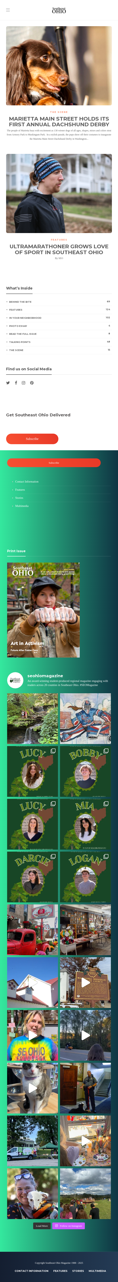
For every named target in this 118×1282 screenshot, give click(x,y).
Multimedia (21, 506)
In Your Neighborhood (60, 317)
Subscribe (32, 439)
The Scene (59, 112)
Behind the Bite (60, 301)
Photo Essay (60, 325)
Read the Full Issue (60, 333)
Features (59, 239)
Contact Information (26, 481)
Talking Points (60, 341)
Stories (19, 497)
